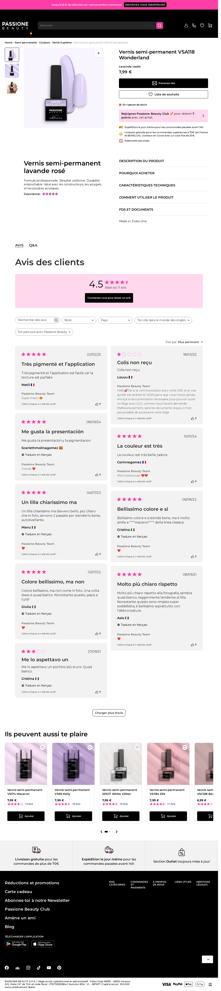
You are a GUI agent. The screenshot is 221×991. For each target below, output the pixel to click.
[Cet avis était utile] (96, 403)
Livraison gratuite (29, 859)
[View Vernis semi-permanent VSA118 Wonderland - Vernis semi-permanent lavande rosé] (12, 55)
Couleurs (44, 42)
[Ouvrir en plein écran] (99, 53)
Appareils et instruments (151, 28)
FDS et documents (136, 209)
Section (159, 861)
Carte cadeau (18, 891)
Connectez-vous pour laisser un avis (109, 297)
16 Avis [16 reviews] (124, 804)
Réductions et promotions (32, 882)
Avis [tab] (19, 245)
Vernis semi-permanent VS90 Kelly (72, 792)
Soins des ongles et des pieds (179, 28)
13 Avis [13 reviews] (29, 804)
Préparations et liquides (116, 28)
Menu (11, 30)
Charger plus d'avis (109, 713)
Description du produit (141, 161)
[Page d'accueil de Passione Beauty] (18, 15)
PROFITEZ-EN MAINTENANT (152, 3)
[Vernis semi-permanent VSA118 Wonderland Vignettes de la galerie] (12, 71)
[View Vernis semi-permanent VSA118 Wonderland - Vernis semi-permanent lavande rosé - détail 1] (12, 71)
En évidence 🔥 (31, 30)
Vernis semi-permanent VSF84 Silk (167, 792)
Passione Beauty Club (27, 909)
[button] (101, 831)
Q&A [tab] (33, 245)
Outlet (200, 27)
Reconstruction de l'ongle (73, 28)
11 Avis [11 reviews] (171, 804)
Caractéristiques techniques (147, 185)
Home (8, 42)
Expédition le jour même (102, 859)
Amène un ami (20, 918)
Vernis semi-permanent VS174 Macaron (24, 792)
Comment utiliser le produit (146, 197)
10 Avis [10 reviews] (76, 804)
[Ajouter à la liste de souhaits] (163, 94)
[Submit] (163, 15)
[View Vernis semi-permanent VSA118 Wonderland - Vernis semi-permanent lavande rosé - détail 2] (12, 86)
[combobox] (103, 15)
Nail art (133, 28)
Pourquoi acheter (137, 173)
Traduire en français (36, 455)
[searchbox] (34, 320)
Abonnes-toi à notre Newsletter (37, 900)
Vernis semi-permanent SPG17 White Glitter (119, 792)
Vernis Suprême (62, 42)
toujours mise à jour (193, 861)
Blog (210, 27)
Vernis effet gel (95, 28)
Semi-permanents (26, 42)
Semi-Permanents (49, 28)
